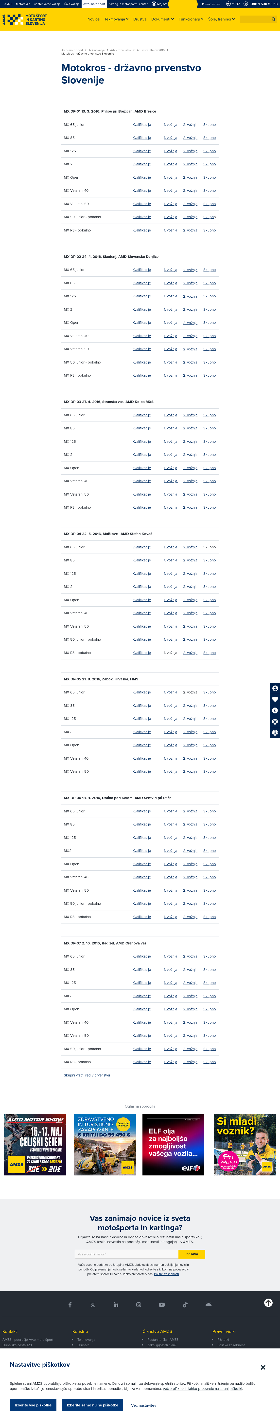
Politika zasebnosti (231, 1345)
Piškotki (223, 1339)
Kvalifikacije (142, 124)
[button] (273, 19)
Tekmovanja (98, 50)
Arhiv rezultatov (122, 50)
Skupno (209, 124)
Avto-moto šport (74, 50)
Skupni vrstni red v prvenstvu (87, 1075)
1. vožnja (170, 124)
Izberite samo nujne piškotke (92, 1405)
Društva (83, 1345)
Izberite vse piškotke (33, 1405)
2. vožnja (190, 124)
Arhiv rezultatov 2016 (152, 50)
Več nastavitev (143, 1405)
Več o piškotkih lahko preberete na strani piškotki (202, 1388)
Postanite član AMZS (162, 1339)
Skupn (208, 216)
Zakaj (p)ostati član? (161, 1345)
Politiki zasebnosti (166, 1274)
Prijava (192, 1254)
